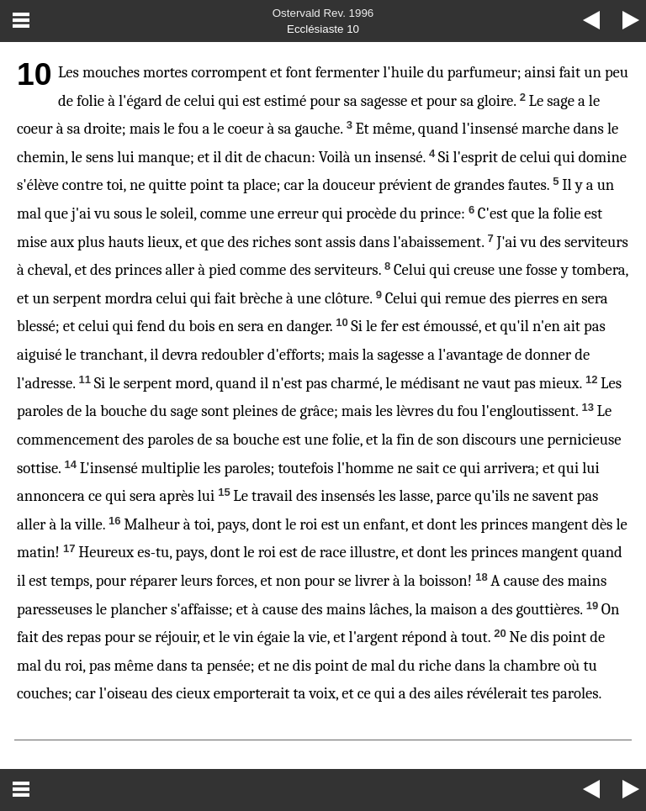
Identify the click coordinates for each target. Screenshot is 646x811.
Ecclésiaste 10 (323, 29)
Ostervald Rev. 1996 (323, 13)
